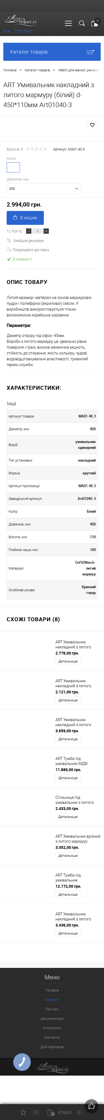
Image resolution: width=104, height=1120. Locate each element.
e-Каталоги (52, 1028)
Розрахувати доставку (28, 249)
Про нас (52, 1009)
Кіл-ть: (17, 231)
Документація (52, 1018)
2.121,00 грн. (67, 691)
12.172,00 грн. (68, 886)
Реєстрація (23, 30)
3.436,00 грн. (67, 925)
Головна (52, 990)
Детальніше (68, 661)
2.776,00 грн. (67, 653)
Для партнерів (52, 1047)
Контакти (52, 1037)
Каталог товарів (52, 52)
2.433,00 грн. (67, 808)
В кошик (25, 217)
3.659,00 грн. (67, 730)
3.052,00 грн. (67, 847)
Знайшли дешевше (25, 240)
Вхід (6, 30)
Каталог (52, 1000)
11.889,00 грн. (68, 769)
